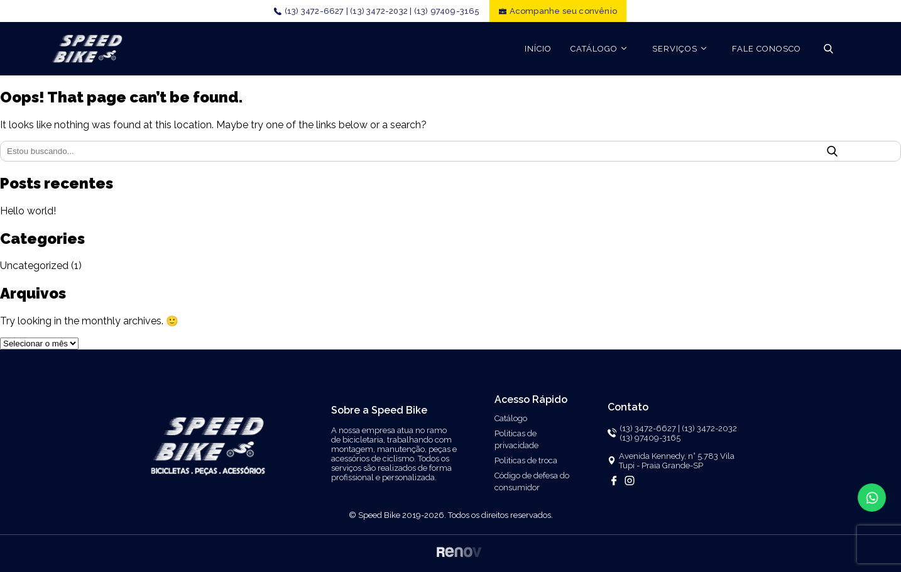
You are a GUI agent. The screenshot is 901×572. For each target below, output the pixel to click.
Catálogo (510, 418)
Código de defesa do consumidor (531, 481)
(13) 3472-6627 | (316, 11)
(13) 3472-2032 (709, 428)
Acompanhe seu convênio (563, 11)
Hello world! (28, 211)
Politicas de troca (525, 460)
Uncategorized (34, 266)
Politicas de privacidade (516, 439)
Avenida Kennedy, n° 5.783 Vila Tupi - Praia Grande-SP (676, 460)
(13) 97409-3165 (447, 11)
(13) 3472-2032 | (381, 11)
